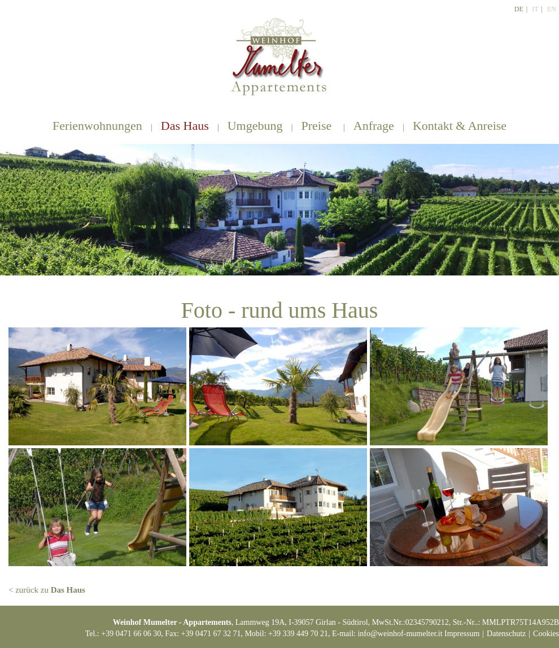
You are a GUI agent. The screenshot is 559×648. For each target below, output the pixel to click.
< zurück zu (46, 589)
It (535, 9)
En (551, 9)
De (518, 9)
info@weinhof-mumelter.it (399, 633)
